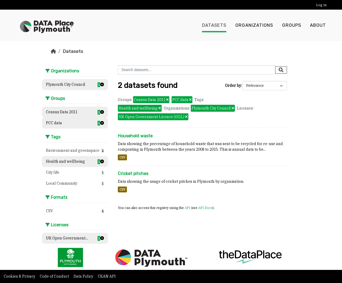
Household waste (135, 135)
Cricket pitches (133, 173)
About (318, 25)
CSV (122, 157)
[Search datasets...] (196, 70)
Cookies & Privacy (20, 276)
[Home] (53, 51)
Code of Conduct (55, 276)
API (187, 208)
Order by (233, 85)
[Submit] (281, 70)
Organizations (254, 25)
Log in (321, 5)
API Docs (205, 208)
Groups (291, 25)
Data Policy (83, 276)
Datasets (214, 25)
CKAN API (107, 276)
